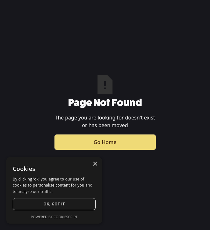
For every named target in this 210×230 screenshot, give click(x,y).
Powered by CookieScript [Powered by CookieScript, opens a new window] (54, 216)
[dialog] (54, 190)
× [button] (94, 164)
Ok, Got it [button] (54, 204)
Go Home (105, 142)
